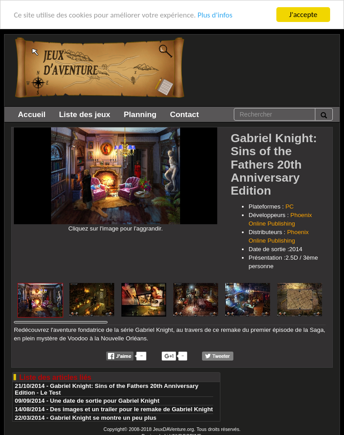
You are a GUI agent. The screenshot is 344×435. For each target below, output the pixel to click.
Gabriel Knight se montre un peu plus (103, 417)
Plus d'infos (215, 14)
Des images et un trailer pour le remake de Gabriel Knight (131, 409)
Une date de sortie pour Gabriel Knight (104, 400)
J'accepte (303, 14)
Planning (140, 114)
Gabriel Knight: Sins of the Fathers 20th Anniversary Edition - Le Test (106, 389)
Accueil (32, 114)
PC (289, 206)
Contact (184, 114)
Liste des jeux (85, 114)
